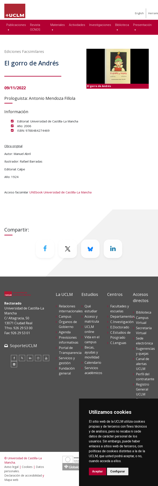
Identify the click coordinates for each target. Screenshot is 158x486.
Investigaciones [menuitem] (100, 25)
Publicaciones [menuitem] (16, 25)
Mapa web (11, 480)
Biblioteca (143, 312)
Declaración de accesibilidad (23, 475)
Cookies (27, 467)
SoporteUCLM (23, 345)
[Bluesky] (90, 249)
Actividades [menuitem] (77, 25)
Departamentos (122, 316)
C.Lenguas (118, 343)
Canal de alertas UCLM (142, 364)
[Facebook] (45, 249)
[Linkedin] (113, 249)
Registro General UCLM (142, 389)
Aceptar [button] (97, 471)
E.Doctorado (119, 327)
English (139, 13)
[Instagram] (38, 358)
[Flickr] (14, 364)
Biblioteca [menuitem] (122, 25)
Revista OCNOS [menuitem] (35, 27)
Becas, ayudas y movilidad (92, 352)
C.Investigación (122, 322)
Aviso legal (11, 467)
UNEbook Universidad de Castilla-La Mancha (60, 192)
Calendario (93, 362)
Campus (65, 316)
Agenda (65, 332)
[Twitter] (67, 249)
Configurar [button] (117, 471)
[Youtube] (46, 358)
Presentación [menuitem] (142, 25)
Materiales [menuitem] (57, 25)
